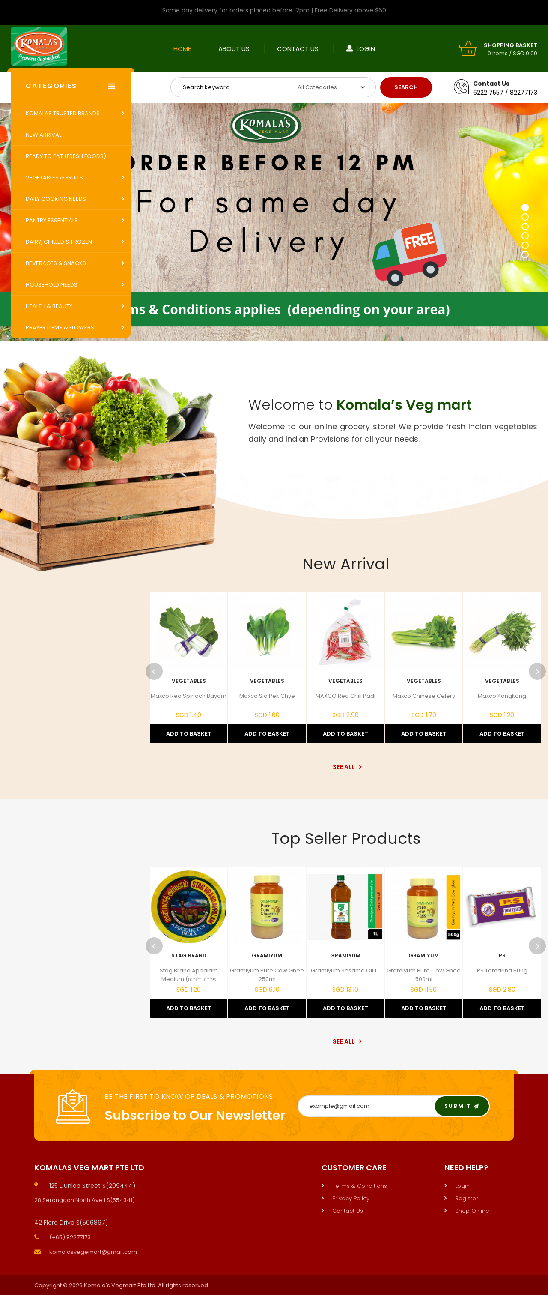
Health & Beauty (49, 306)
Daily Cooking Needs (56, 199)
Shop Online (472, 1211)
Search (406, 87)
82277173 (523, 92)
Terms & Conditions (359, 1186)
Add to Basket (188, 734)
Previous (154, 671)
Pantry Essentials (52, 220)
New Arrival (43, 135)
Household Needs (51, 285)
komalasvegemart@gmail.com (93, 1252)
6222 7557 (488, 92)
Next (537, 671)
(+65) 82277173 (70, 1237)
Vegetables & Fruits (54, 177)
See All (346, 767)
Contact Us (298, 48)
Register (466, 1198)
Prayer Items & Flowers (60, 327)
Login (366, 48)
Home (182, 48)
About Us (234, 48)
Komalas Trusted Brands (63, 113)
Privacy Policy (350, 1198)
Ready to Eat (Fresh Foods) (66, 156)
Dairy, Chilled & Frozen (59, 242)
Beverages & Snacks (56, 263)
